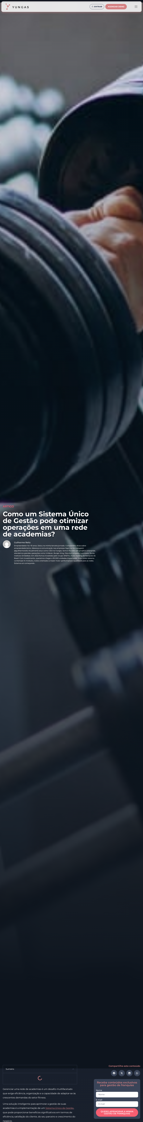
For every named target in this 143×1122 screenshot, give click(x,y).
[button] (73, 1069)
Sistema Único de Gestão (60, 1108)
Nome (99, 1090)
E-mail (99, 1100)
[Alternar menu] (136, 7)
